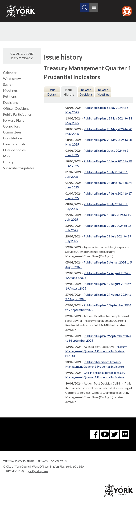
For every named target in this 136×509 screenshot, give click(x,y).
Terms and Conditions (18, 461)
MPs (6, 156)
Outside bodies (14, 150)
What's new (12, 79)
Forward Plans (13, 120)
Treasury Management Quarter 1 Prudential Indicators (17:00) (96, 351)
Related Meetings (103, 92)
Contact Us (59, 461)
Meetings (10, 90)
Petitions (10, 96)
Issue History (69, 92)
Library (8, 162)
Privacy (43, 461)
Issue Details (52, 92)
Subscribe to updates (18, 168)
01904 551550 (15, 471)
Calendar (10, 73)
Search (8, 85)
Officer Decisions (16, 108)
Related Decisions (86, 92)
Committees (12, 132)
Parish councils (14, 144)
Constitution (12, 138)
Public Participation (17, 114)
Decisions (10, 103)
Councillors (11, 126)
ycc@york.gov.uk (38, 471)
